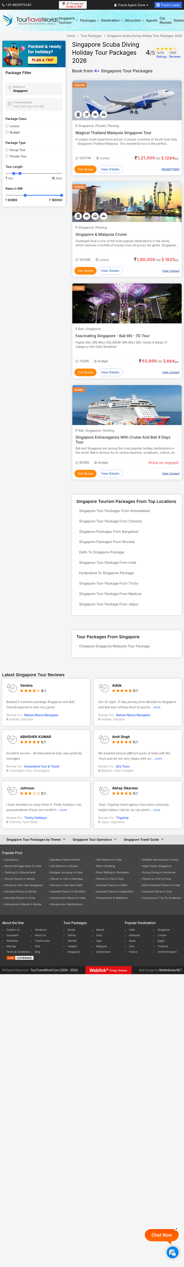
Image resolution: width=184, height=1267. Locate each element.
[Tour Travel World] (30, 20)
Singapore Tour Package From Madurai (111, 599)
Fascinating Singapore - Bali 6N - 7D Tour (113, 336)
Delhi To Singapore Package (102, 555)
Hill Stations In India (109, 867)
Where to (19, 86)
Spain (132, 948)
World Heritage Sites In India (22, 873)
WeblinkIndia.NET (170, 977)
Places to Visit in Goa (110, 886)
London (162, 942)
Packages (89, 20)
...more (155, 714)
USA (131, 953)
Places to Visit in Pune (156, 886)
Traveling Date (22, 102)
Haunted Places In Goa (157, 899)
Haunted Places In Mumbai (67, 899)
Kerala (71, 937)
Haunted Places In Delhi (111, 892)
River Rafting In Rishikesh (112, 879)
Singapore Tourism (68, 20)
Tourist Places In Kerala (19, 886)
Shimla (72, 942)
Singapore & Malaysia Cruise (101, 234)
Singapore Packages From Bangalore (109, 533)
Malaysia (101, 953)
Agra (99, 948)
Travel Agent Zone (131, 5)
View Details (110, 169)
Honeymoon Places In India (68, 905)
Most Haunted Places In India (161, 892)
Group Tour (18, 150)
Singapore (74, 959)
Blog (37, 959)
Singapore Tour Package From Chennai (111, 522)
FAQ (37, 953)
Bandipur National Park (65, 867)
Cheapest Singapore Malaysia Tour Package (115, 653)
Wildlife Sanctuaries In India (160, 867)
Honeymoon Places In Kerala (23, 911)
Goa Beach (11, 867)
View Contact (171, 270)
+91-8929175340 (16, 5)
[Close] (176, 1228)
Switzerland (103, 959)
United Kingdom (167, 959)
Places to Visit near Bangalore (23, 892)
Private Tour (18, 156)
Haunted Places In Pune (19, 905)
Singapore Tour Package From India (108, 566)
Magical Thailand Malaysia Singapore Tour (113, 132)
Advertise (12, 948)
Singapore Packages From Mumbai (107, 544)
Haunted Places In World (20, 899)
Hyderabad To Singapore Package (107, 577)
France (133, 959)
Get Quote (85, 169)
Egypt (161, 948)
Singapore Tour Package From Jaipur (109, 610)
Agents (152, 20)
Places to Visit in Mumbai (66, 886)
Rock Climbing (105, 873)
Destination (112, 20)
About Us (40, 942)
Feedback (41, 937)
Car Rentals (165, 20)
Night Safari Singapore (156, 873)
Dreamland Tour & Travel (42, 774)
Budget (15, 132)
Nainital (72, 948)
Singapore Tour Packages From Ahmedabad (115, 511)
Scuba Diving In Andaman (159, 879)
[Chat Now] (172, 1252)
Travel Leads (168, 5)
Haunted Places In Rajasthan (114, 899)
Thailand (163, 953)
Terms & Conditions (18, 959)
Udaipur (72, 953)
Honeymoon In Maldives (112, 905)
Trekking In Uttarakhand (19, 879)
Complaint (12, 942)
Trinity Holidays (35, 825)
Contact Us (13, 937)
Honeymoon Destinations (66, 911)
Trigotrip (122, 825)
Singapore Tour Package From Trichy (109, 588)
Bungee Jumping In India (66, 879)
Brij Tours (123, 774)
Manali (100, 937)
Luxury (14, 126)
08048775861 (171, 169)
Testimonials (42, 948)
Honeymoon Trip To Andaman (161, 905)
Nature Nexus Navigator (41, 722)
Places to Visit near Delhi (66, 892)
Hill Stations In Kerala (64, 873)
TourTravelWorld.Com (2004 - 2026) (54, 977)
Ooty (99, 942)
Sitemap (11, 953)
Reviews (175, 54)
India (132, 937)
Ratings (161, 54)
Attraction (134, 20)
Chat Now (162, 1235)
